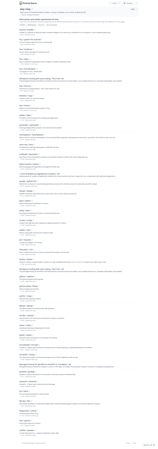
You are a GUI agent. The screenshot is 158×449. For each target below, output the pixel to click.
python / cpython (26, 276)
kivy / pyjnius (24, 420)
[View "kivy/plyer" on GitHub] (30, 59)
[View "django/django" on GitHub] (34, 306)
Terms (134, 443)
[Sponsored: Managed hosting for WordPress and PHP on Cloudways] (79, 365)
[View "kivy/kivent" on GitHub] (30, 105)
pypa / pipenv (25, 200)
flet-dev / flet (24, 401)
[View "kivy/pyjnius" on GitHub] (31, 420)
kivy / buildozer (25, 49)
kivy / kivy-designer (27, 69)
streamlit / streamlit (27, 381)
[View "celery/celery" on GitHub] (32, 325)
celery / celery (25, 325)
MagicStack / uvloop (27, 411)
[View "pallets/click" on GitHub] (31, 230)
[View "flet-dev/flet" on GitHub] (31, 401)
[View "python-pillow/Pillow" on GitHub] (39, 286)
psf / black (23, 391)
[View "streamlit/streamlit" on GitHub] (37, 381)
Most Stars (41, 25)
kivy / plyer (24, 59)
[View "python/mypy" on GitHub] (33, 296)
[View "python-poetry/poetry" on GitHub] (40, 164)
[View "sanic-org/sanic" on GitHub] (34, 144)
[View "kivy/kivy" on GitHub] (32, 9)
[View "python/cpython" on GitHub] (35, 276)
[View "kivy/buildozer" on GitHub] (33, 49)
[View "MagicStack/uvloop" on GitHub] (37, 411)
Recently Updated (52, 25)
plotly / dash (24, 210)
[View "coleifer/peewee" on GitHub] (35, 430)
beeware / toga (25, 95)
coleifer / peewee (26, 430)
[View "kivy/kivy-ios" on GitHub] (32, 86)
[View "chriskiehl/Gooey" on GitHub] (36, 354)
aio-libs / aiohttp (26, 315)
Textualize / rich (26, 249)
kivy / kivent (24, 105)
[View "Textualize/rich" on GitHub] (34, 249)
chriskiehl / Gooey (27, 354)
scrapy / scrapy (25, 220)
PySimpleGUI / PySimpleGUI (31, 135)
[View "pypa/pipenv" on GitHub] (32, 200)
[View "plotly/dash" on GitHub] (31, 210)
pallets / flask (25, 115)
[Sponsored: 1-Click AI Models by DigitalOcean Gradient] (79, 174)
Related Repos (30, 3)
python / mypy (25, 296)
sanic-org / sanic (26, 144)
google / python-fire (27, 181)
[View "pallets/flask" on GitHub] (32, 115)
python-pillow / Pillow (28, 286)
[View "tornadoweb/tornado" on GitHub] (39, 345)
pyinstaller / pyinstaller (29, 125)
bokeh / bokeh (25, 335)
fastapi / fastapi (26, 191)
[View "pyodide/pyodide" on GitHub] (36, 371)
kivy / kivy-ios (25, 86)
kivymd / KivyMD (26, 29)
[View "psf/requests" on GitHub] (32, 240)
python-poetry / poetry (29, 164)
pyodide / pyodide (27, 371)
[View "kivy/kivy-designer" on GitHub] (37, 69)
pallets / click (24, 230)
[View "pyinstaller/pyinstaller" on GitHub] (40, 125)
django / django (26, 306)
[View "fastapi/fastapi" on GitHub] (34, 191)
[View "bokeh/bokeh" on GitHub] (33, 335)
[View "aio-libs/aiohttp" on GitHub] (34, 315)
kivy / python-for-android (30, 39)
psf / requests (25, 240)
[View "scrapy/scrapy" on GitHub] (33, 220)
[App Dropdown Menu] (136, 3)
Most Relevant (31, 25)
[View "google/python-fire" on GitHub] (37, 181)
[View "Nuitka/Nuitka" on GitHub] (33, 259)
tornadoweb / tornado (28, 345)
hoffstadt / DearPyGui (28, 154)
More (134, 9)
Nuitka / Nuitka (25, 259)
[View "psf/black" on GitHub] (29, 391)
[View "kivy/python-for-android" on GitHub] (42, 39)
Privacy (128, 443)
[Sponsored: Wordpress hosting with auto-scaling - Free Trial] (79, 79)
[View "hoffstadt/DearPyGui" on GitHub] (39, 154)
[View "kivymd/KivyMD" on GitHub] (34, 30)
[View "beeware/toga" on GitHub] (33, 95)
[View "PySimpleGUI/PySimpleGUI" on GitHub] (44, 135)
